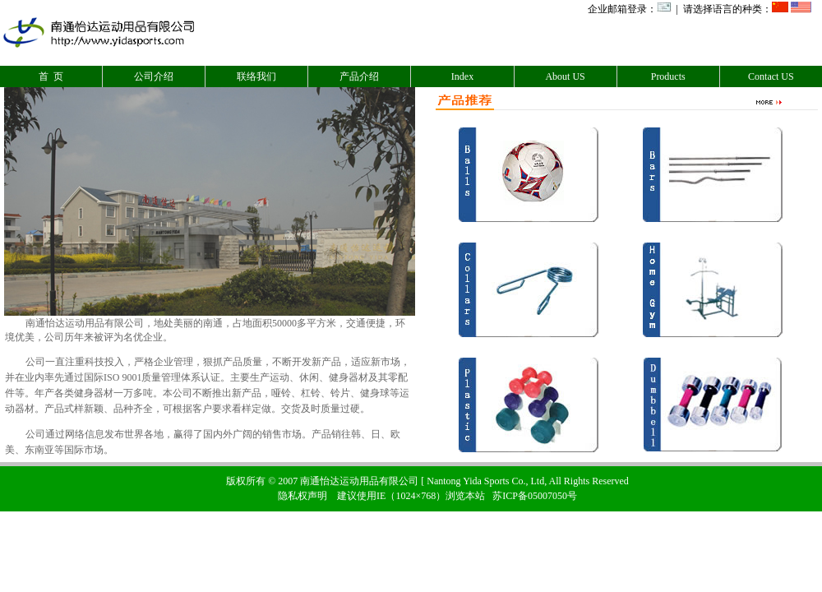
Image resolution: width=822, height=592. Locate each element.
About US (564, 76)
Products (668, 76)
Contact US (771, 76)
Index (462, 76)
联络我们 (256, 76)
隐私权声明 (302, 496)
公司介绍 (153, 76)
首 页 (51, 76)
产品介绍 (359, 76)
